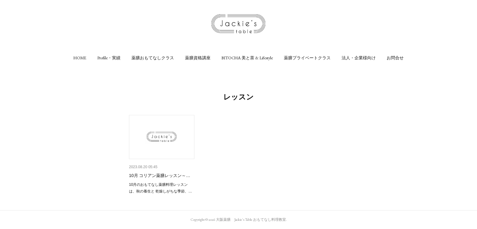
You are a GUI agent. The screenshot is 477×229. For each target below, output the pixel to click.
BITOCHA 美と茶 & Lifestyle (247, 58)
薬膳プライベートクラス (307, 58)
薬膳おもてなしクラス (152, 58)
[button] (79, 58)
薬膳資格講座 (198, 58)
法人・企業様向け (359, 58)
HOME (79, 58)
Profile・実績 (108, 58)
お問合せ (395, 58)
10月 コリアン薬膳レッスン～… (159, 175)
